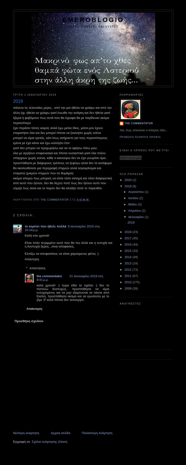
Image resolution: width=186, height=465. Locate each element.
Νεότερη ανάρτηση (26, 433)
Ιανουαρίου (136, 217)
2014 (128, 257)
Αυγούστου (136, 192)
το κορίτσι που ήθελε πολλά (45, 226)
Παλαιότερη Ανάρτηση (97, 433)
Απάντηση (32, 259)
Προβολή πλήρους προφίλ (140, 137)
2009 (128, 288)
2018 (128, 232)
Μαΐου (133, 204)
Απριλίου (135, 210)
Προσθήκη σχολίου (29, 321)
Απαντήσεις (38, 268)
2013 (128, 263)
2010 (128, 282)
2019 (128, 186)
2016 (128, 244)
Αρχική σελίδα (60, 433)
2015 (128, 251)
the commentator (49, 276)
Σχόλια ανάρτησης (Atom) (49, 441)
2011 (128, 276)
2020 (128, 180)
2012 (128, 269)
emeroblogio (93, 19)
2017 (128, 238)
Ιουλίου (133, 198)
